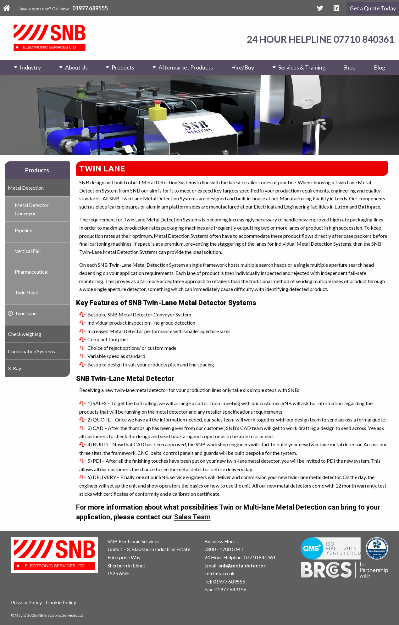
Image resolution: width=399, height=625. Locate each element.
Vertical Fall (28, 251)
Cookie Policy (61, 602)
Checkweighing (24, 334)
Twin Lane (25, 313)
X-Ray (14, 368)
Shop (349, 67)
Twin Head (26, 292)
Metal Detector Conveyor (32, 209)
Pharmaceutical (31, 272)
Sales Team (192, 517)
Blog (379, 67)
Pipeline (23, 230)
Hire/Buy (242, 67)
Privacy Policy (26, 602)
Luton (341, 206)
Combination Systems (31, 351)
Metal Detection (26, 188)
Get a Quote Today (373, 8)
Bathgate (369, 206)
